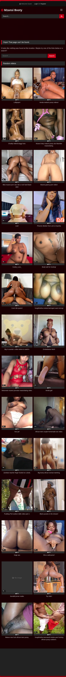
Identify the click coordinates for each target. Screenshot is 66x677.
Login (36, 4)
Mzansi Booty (11, 10)
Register (43, 4)
